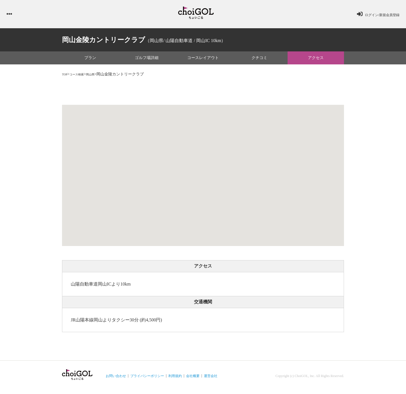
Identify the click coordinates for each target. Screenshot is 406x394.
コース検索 (81, 77)
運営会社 (210, 379)
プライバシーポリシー (147, 379)
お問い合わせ (116, 379)
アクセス (316, 60)
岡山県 (99, 77)
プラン (90, 60)
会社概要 (193, 379)
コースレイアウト (203, 60)
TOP (65, 77)
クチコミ (259, 60)
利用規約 (175, 379)
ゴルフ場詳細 (146, 60)
